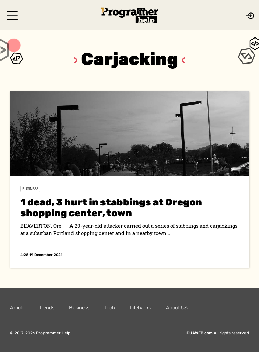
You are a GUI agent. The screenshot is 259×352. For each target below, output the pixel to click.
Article (17, 308)
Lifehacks (140, 308)
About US (177, 308)
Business (30, 189)
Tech (109, 308)
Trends (46, 308)
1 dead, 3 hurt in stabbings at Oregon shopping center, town (111, 208)
